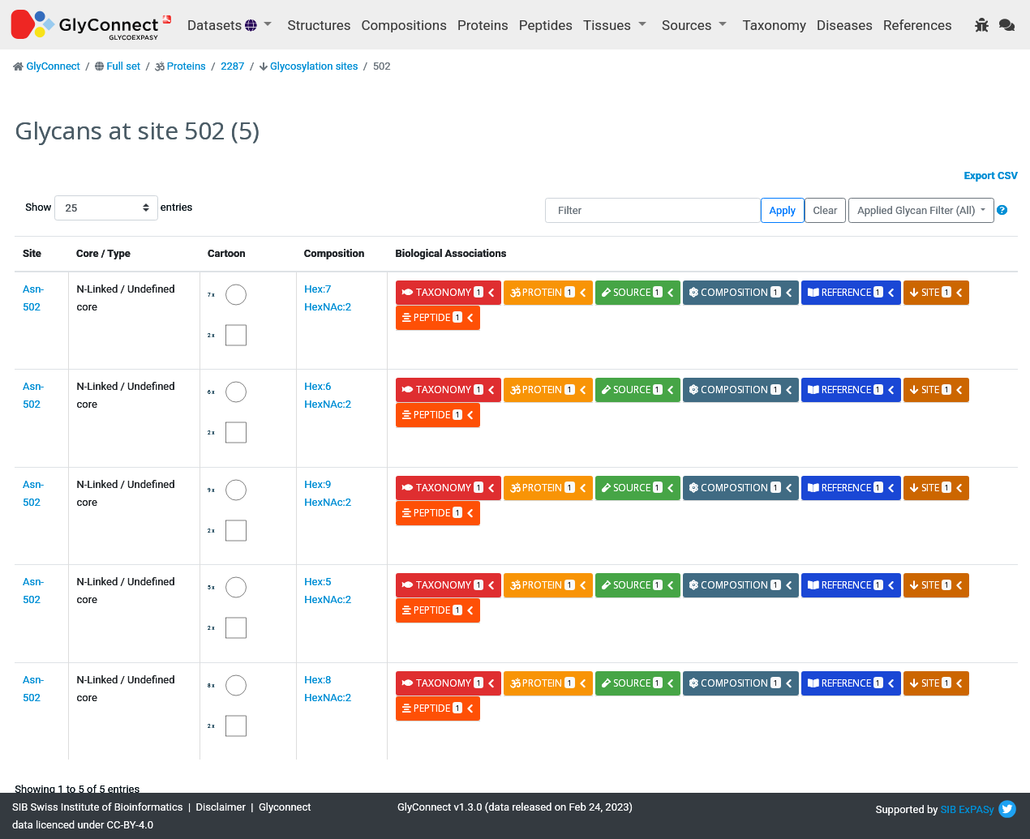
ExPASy (976, 809)
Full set (123, 66)
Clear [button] (825, 210)
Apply (783, 210)
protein (548, 292)
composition (740, 292)
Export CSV (991, 175)
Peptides (546, 25)
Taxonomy (774, 25)
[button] (1002, 210)
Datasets (223, 25)
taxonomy (449, 292)
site (936, 292)
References (917, 25)
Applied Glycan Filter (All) (917, 210)
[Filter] (653, 210)
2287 (232, 66)
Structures (319, 25)
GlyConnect (52, 66)
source (638, 292)
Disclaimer (221, 807)
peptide (438, 317)
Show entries (77, 207)
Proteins (483, 25)
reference (851, 292)
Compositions (404, 25)
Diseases (845, 25)
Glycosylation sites (314, 66)
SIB (948, 809)
